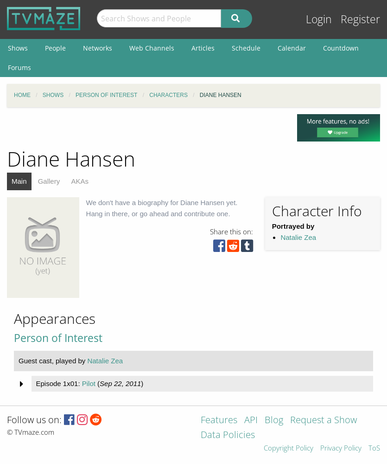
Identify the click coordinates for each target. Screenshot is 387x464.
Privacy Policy (341, 448)
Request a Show (323, 420)
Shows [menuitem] (18, 48)
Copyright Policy (288, 448)
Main (19, 181)
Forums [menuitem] (19, 67)
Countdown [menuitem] (341, 48)
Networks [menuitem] (97, 48)
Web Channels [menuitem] (151, 48)
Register (360, 19)
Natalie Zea (298, 237)
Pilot (88, 383)
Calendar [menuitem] (292, 48)
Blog (274, 420)
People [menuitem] (55, 48)
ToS (374, 448)
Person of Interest (58, 338)
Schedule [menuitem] (246, 48)
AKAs (80, 181)
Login (319, 19)
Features (219, 420)
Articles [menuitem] (203, 48)
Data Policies (228, 435)
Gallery (49, 181)
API (251, 420)
